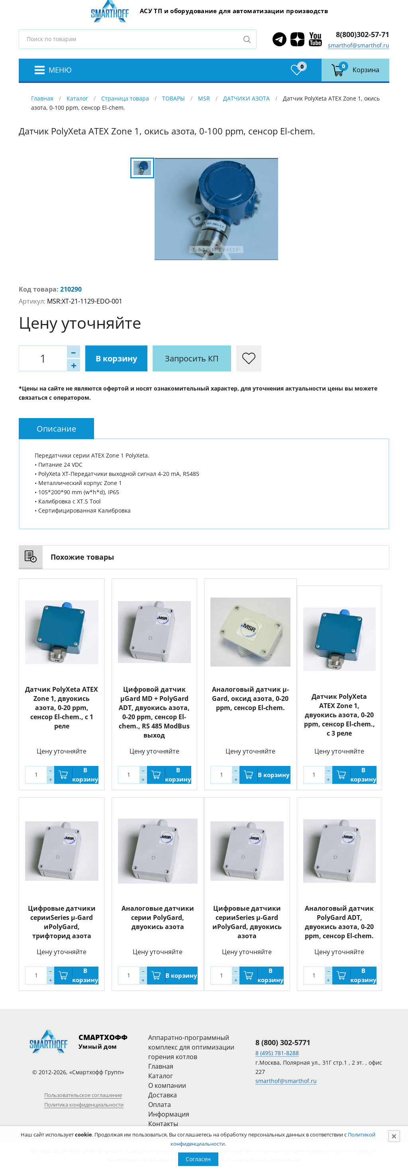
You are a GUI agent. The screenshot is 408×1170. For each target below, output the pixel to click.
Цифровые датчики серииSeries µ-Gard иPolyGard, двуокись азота (247, 922)
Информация (168, 1114)
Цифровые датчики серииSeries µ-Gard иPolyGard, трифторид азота (62, 922)
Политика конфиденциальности (84, 1104)
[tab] (56, 428)
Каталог (77, 98)
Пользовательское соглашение (83, 1095)
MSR (204, 98)
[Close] (394, 1136)
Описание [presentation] (56, 428)
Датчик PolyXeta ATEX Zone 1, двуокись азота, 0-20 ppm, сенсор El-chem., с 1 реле (61, 707)
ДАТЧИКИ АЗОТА (246, 98)
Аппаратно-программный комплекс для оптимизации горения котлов (191, 1047)
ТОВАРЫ (173, 98)
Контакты (163, 1123)
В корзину (116, 358)
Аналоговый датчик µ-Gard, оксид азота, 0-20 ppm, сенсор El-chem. (250, 698)
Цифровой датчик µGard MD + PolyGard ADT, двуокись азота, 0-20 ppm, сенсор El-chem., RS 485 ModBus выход (154, 712)
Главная (42, 98)
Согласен (198, 1159)
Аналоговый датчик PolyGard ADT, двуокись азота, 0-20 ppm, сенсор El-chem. (339, 922)
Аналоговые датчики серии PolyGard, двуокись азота (158, 917)
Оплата (159, 1104)
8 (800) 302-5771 (282, 1042)
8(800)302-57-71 (362, 34)
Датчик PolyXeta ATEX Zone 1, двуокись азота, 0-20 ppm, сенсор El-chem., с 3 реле (339, 715)
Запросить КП (192, 358)
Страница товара (125, 98)
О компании (167, 1085)
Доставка (162, 1095)
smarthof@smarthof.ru (358, 45)
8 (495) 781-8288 (277, 1053)
